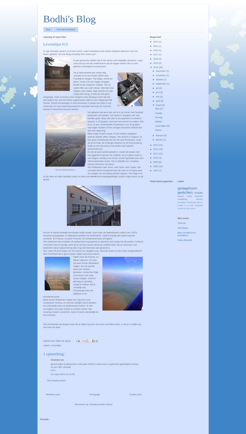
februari (160, 135)
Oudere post (135, 394)
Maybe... (159, 121)
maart (159, 105)
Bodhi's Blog (69, 19)
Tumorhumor (191, 202)
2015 (156, 63)
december (161, 71)
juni (158, 92)
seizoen (199, 199)
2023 (156, 41)
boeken (181, 196)
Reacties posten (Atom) (101, 404)
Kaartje (158, 113)
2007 (156, 170)
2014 (156, 67)
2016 (156, 59)
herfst (189, 196)
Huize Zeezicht (185, 240)
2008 (156, 166)
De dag (158, 117)
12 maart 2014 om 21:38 (63, 374)
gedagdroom (187, 188)
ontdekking (182, 199)
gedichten (185, 192)
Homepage (94, 394)
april (158, 101)
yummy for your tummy (186, 208)
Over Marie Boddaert (66, 29)
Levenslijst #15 (162, 126)
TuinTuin (182, 223)
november (161, 75)
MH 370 (159, 108)
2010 (156, 158)
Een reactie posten (57, 380)
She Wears (183, 228)
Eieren (158, 130)
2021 (156, 46)
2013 (156, 145)
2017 (156, 54)
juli (157, 88)
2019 (156, 50)
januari (159, 139)
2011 (156, 153)
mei (158, 96)
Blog (48, 29)
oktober (160, 79)
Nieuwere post (53, 394)
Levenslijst (56, 345)
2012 (156, 149)
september (161, 83)
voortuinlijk (198, 205)
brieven (200, 202)
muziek (198, 192)
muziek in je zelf (185, 205)
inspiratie (199, 196)
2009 (156, 162)
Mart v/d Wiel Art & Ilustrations (187, 234)
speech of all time (67, 51)
